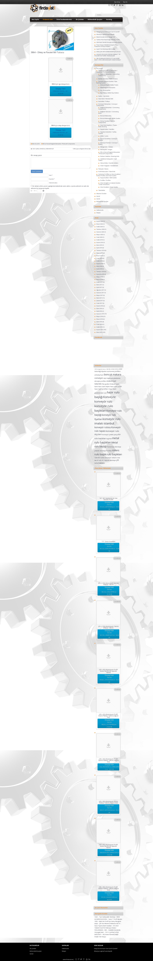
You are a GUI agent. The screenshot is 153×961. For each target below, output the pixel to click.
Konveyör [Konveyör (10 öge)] (109, 397)
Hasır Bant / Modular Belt (105, 99)
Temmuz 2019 (100, 250)
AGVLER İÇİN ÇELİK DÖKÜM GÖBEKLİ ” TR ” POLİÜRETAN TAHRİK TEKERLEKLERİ (107, 55)
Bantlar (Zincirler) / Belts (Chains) (107, 79)
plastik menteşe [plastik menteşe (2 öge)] (100, 451)
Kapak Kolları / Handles (107, 129)
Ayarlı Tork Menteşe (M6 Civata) (105, 49)
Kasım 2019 (99, 242)
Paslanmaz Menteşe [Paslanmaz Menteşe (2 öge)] (114, 447)
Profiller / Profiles (105, 180)
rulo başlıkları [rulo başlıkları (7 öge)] (114, 454)
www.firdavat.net (68, 959)
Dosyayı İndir (61, 91)
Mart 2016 (99, 322)
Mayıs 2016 (99, 316)
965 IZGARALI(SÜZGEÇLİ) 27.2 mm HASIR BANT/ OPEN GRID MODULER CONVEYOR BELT (107, 59)
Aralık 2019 (99, 240)
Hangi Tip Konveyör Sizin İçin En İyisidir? (108, 32)
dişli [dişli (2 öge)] (104, 378)
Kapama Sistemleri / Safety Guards (107, 132)
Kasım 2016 (99, 306)
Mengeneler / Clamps (106, 147)
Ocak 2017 (99, 303)
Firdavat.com (48, 19)
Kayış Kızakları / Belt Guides (108, 178)
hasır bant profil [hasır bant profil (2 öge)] (116, 386)
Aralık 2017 (99, 282)
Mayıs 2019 (99, 253)
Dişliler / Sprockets (103, 96)
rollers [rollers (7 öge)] (115, 450)
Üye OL (125, 2)
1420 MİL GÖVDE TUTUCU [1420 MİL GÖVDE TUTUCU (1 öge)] (112, 369)
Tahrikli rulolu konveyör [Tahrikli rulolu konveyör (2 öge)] (103, 458)
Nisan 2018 (99, 279)
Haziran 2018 (100, 274)
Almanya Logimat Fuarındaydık (105, 34)
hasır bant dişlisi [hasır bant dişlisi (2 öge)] (104, 386)
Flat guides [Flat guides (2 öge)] (105, 384)
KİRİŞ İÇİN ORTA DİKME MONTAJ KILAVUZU (108, 52)
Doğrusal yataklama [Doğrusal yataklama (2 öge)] (113, 378)
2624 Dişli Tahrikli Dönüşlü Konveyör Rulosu (109, 42)
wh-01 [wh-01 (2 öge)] (101, 460)
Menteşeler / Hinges (106, 149)
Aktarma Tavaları (101, 193)
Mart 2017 (99, 298)
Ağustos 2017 (100, 290)
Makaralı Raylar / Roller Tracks (109, 85)
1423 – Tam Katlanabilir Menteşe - (105, 917)
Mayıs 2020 (99, 234)
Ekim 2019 (99, 245)
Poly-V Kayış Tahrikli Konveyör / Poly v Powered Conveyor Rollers (106, 45)
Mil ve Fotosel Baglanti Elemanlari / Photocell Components (59, 144)
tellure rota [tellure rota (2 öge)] (116, 458)
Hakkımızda (99, 210)
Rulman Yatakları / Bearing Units (109, 156)
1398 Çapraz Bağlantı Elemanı (81, 149)
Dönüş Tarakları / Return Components (106, 121)
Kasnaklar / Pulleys (104, 101)
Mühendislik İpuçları (95, 19)
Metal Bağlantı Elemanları (107, 87)
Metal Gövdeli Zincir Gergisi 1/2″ (105, 37)
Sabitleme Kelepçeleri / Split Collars (107, 159)
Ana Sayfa (35, 19)
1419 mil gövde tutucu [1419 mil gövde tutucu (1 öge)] (100, 369)
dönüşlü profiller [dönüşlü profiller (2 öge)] (100, 381)
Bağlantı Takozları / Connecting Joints (108, 112)
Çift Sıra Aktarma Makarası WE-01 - (110, 923)
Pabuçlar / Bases (103, 169)
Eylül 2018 (99, 269)
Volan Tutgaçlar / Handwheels (109, 166)
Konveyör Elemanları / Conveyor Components (106, 104)
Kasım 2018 (99, 263)
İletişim (98, 213)
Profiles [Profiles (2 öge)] (109, 451)
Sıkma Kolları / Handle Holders (109, 163)
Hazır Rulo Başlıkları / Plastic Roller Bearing (107, 125)
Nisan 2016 (99, 319)
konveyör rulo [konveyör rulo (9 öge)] (103, 401)
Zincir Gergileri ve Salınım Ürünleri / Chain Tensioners (109, 183)
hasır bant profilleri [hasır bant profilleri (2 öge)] (101, 389)
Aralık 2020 (99, 226)
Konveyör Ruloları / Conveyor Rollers (108, 143)
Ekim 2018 (99, 266)
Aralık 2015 (99, 327)
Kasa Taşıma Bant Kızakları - (103, 926)
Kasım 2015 (99, 330)
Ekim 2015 (99, 332)
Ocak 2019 (99, 258)
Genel (98, 196)
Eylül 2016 (99, 311)
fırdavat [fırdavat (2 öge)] (112, 384)
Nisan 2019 (99, 256)
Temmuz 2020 (100, 229)
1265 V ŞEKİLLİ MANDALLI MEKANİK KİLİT (42, 149)
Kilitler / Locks (104, 136)
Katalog (109, 19)
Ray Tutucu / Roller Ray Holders (109, 93)
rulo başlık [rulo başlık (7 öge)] (100, 454)
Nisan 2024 (99, 224)
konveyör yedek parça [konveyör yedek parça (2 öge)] (110, 434)
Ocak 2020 (99, 237)
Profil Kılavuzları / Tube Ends (106, 171)
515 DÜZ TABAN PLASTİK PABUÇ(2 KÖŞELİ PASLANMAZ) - (106, 928)
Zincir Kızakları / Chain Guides (109, 187)
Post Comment (37, 171)
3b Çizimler (80, 19)
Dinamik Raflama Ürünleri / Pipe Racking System (106, 82)
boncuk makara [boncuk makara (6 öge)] (112, 374)
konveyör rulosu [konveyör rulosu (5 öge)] (102, 427)
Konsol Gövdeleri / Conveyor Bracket (107, 139)
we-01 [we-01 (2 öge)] (96, 460)
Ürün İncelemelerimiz (64, 19)
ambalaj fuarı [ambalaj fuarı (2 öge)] (99, 375)
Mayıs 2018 (99, 277)
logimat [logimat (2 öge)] (109, 439)
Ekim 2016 (99, 308)
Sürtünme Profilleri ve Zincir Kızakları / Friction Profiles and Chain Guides (108, 175)
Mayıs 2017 (99, 295)
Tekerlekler (101, 190)
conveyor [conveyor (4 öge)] (98, 378)
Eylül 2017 (99, 287)
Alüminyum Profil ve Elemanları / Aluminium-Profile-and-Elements (106, 71)
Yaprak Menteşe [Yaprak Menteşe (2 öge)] (110, 460)
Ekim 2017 (99, 285)
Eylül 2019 (99, 248)
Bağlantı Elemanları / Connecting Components (108, 74)
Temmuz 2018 (100, 271)
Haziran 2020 (100, 232)
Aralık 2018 (99, 261)
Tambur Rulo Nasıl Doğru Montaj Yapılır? (108, 40)
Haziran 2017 (100, 293)
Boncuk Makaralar (105, 116)
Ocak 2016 (99, 324)
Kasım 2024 (99, 221)
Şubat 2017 (99, 300)
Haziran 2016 (100, 314)
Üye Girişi (117, 2)
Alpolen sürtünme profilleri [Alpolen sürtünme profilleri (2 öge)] (111, 371)
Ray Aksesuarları (105, 90)
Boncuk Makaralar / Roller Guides (110, 118)
